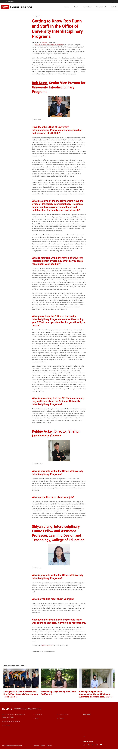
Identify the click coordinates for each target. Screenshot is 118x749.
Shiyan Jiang (42, 526)
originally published (47, 645)
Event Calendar (63, 715)
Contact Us (38, 715)
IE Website (114, 7)
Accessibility (36, 745)
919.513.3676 (6, 725)
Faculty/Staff (44, 651)
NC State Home (8, 1)
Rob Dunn (39, 83)
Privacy (61, 718)
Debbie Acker (42, 431)
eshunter (44, 42)
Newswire (51, 651)
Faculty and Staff (87, 7)
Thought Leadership (101, 7)
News (36, 718)
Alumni (76, 7)
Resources (49, 745)
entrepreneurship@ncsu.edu (11, 721)
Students (67, 7)
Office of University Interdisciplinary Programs (49, 45)
